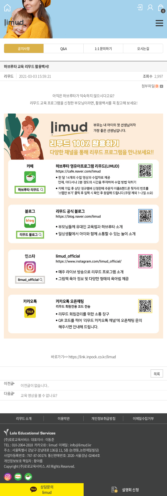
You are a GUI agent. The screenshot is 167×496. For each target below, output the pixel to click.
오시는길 (143, 48)
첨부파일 (152, 85)
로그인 (139, 7)
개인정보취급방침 (103, 418)
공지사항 (24, 48)
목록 (157, 373)
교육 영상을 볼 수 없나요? (39, 395)
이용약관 (63, 418)
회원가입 (150, 7)
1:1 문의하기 (103, 48)
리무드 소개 (24, 418)
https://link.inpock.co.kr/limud (92, 356)
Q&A (63, 48)
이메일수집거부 (143, 418)
